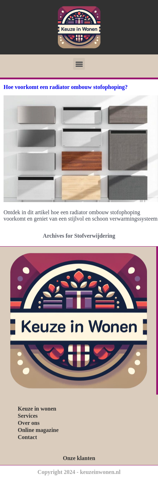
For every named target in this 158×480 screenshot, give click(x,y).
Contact (27, 437)
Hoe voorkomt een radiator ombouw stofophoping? (66, 87)
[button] (79, 64)
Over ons (28, 423)
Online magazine (38, 430)
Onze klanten (79, 458)
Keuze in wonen (37, 409)
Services (28, 416)
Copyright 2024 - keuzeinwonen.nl (79, 472)
